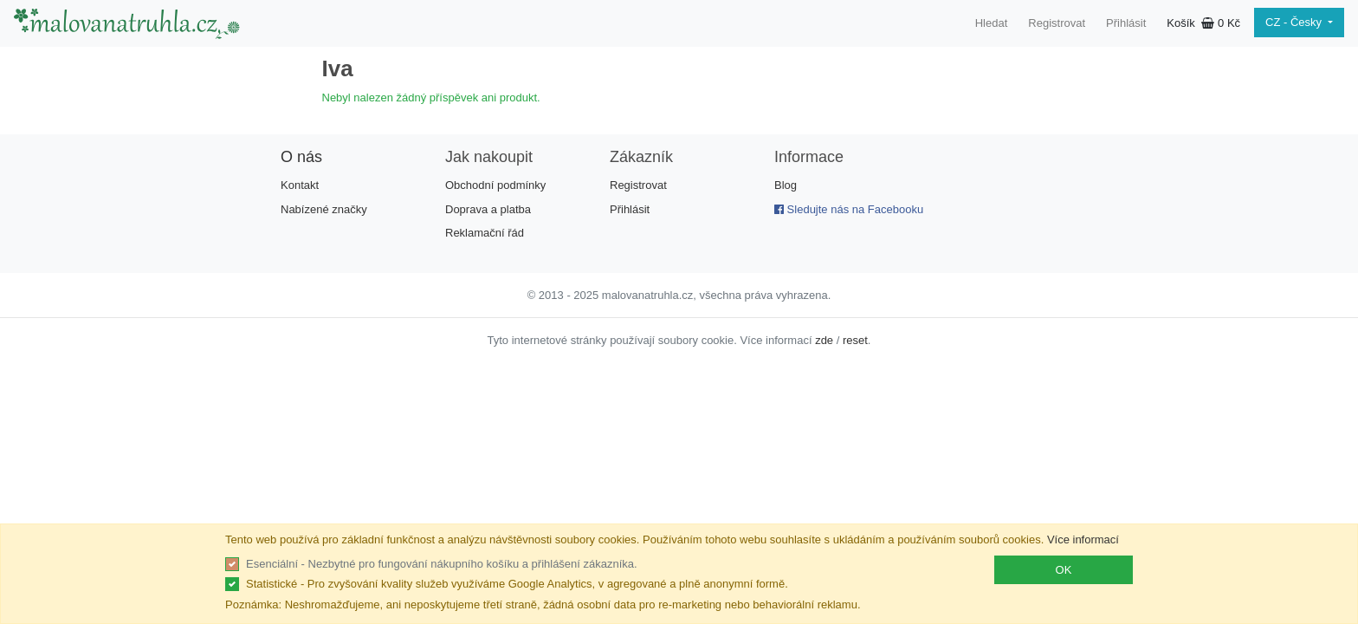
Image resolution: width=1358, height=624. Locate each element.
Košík (1203, 22)
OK (1064, 569)
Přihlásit (1126, 22)
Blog (785, 185)
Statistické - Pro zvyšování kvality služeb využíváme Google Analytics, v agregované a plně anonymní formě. (517, 583)
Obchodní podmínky (495, 185)
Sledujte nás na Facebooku (848, 209)
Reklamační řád (484, 232)
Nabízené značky (324, 209)
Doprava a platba (488, 209)
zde (824, 340)
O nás (301, 157)
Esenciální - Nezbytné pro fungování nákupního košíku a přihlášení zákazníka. (441, 563)
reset (855, 340)
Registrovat (1056, 22)
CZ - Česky (1295, 22)
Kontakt (300, 185)
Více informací (1083, 539)
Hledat (991, 22)
